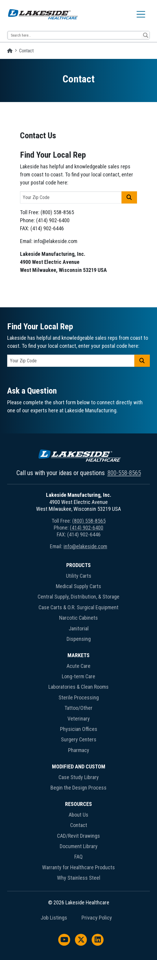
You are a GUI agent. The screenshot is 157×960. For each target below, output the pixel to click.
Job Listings (54, 917)
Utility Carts (78, 576)
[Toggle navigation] (141, 14)
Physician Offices (78, 729)
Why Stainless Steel (78, 878)
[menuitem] (78, 603)
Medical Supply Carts (78, 586)
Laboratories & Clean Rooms (78, 687)
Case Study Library (79, 777)
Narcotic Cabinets (78, 618)
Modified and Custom (78, 766)
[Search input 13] (75, 35)
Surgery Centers (78, 739)
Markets (78, 655)
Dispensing (79, 639)
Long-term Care (78, 676)
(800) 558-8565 (89, 521)
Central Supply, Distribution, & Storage (78, 596)
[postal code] (71, 197)
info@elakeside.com (85, 546)
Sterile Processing (79, 697)
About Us (78, 815)
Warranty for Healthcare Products (78, 867)
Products (78, 565)
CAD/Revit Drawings (78, 836)
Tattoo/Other (78, 708)
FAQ (78, 856)
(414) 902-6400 (86, 527)
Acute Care (78, 666)
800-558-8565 (124, 473)
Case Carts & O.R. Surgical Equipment (78, 607)
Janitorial (79, 628)
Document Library (79, 846)
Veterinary (78, 718)
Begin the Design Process (78, 787)
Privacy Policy (96, 917)
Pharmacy (78, 750)
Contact (78, 825)
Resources (78, 804)
